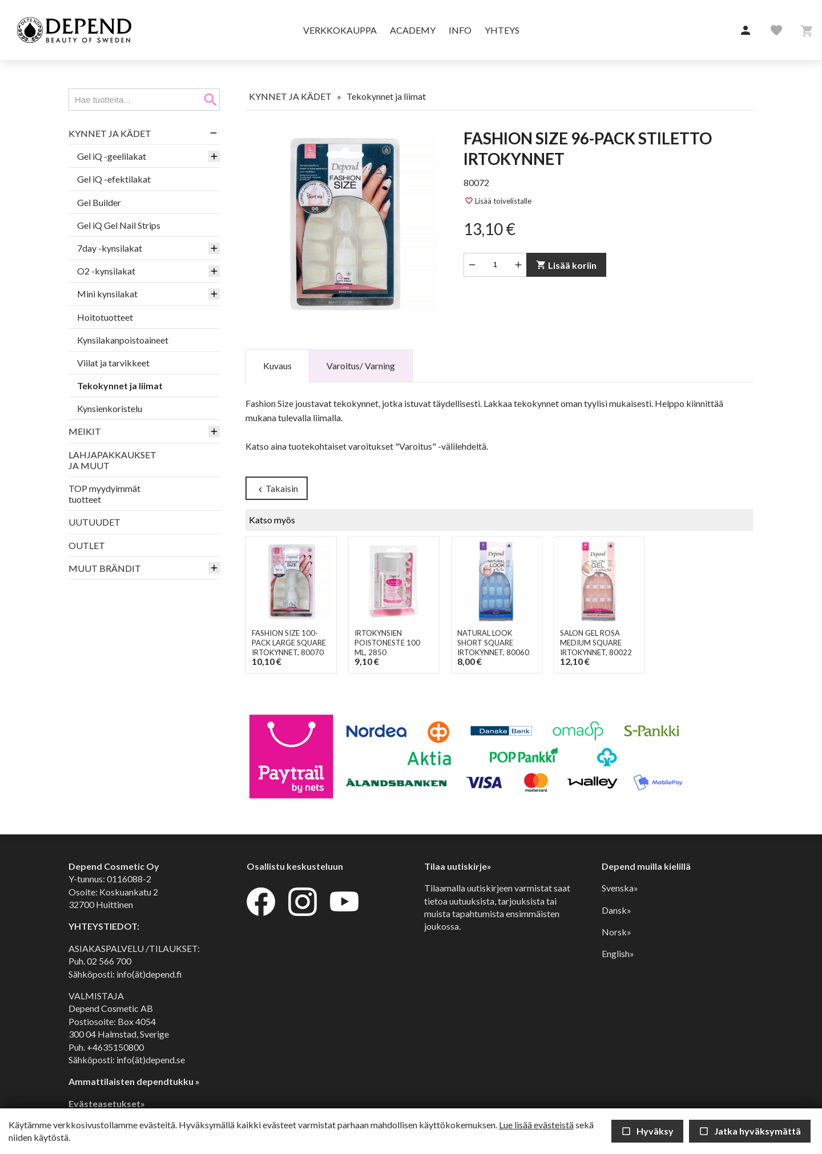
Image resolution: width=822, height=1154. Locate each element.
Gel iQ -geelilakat (111, 156)
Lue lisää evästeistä (536, 1124)
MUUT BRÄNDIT (104, 568)
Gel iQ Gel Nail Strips (118, 225)
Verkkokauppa (340, 30)
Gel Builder (99, 202)
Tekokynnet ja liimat (120, 385)
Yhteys (502, 30)
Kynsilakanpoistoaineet (122, 339)
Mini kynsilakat (107, 293)
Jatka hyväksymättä (750, 1130)
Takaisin (276, 489)
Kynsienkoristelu (109, 408)
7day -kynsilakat (109, 248)
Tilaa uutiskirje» (457, 866)
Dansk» (616, 910)
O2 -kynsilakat (106, 270)
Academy (413, 30)
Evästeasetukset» (106, 1103)
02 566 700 (109, 960)
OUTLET (86, 545)
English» (618, 953)
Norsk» (616, 931)
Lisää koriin (566, 265)
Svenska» (620, 887)
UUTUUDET (94, 522)
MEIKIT (84, 431)
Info (460, 30)
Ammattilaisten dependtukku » (134, 1081)
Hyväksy (647, 1130)
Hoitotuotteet (105, 317)
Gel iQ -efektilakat (114, 178)
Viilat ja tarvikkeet (113, 362)
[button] (745, 31)
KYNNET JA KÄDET (109, 133)
